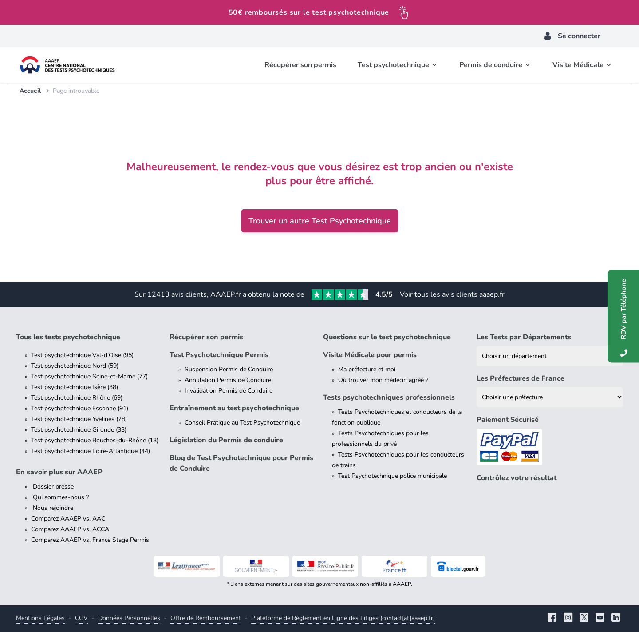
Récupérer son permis (206, 337)
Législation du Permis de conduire (226, 440)
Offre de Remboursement (205, 618)
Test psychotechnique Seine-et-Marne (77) (89, 376)
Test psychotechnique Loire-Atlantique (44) (90, 451)
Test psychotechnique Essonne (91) (79, 408)
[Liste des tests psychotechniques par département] (550, 356)
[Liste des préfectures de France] (550, 397)
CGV (81, 618)
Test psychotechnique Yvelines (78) (79, 419)
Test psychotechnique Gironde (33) (78, 429)
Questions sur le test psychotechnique (387, 337)
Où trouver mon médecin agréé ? (383, 380)
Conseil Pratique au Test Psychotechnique (242, 422)
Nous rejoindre (52, 508)
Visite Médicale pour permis (370, 355)
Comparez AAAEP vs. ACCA (70, 529)
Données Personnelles (129, 618)
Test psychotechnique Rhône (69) (76, 398)
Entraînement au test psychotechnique (234, 408)
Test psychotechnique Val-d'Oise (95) (82, 355)
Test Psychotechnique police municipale (392, 476)
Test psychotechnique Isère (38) (74, 387)
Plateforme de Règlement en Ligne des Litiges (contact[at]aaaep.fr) (343, 618)
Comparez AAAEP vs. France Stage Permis (90, 540)
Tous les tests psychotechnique (68, 337)
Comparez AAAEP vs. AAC (68, 518)
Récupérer (300, 65)
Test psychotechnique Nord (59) (74, 366)
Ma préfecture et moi (366, 369)
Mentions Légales (40, 618)
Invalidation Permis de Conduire (228, 390)
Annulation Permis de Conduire (228, 380)
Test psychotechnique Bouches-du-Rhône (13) (94, 440)
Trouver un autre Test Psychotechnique (319, 220)
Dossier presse (52, 486)
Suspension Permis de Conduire (229, 369)
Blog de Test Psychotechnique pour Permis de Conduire (241, 463)
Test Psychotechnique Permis (219, 355)
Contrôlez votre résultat (516, 478)
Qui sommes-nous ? (60, 497)
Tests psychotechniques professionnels (389, 397)
